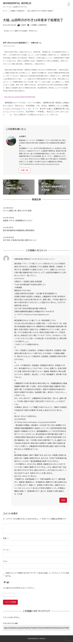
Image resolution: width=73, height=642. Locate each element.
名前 (6, 538)
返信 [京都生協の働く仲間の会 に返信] (63, 500)
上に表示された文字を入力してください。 (19, 588)
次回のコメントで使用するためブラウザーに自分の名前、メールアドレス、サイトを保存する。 (37, 574)
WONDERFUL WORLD (17, 3)
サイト (5, 561)
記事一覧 (24, 170)
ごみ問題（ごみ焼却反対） (38, 25)
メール (6, 550)
